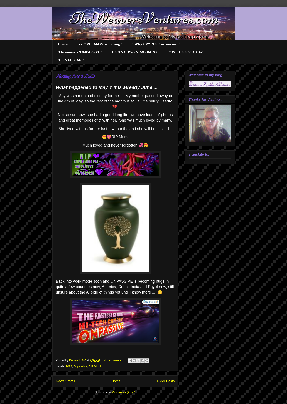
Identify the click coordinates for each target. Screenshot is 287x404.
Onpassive (80, 366)
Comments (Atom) (123, 392)
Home (63, 44)
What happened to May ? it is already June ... (107, 87)
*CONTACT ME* (71, 60)
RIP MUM (95, 366)
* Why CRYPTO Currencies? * (156, 44)
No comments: (113, 360)
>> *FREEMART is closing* (99, 44)
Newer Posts (65, 381)
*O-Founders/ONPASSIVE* (79, 52)
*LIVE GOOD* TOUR (185, 52)
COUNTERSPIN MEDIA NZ (135, 52)
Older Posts (166, 381)
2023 (69, 366)
